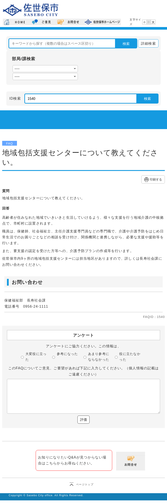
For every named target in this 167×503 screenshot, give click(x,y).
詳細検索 (147, 43)
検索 (126, 44)
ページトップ (85, 484)
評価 (83, 419)
